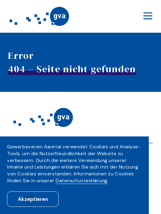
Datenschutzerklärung (81, 180)
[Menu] (147, 16)
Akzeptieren (33, 199)
